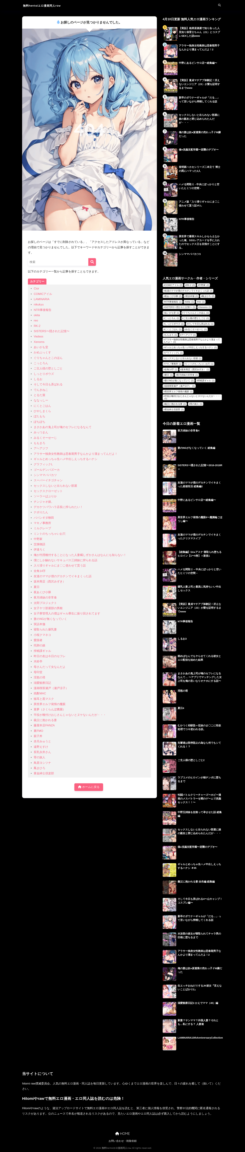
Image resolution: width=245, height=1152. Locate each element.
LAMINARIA (41, 299)
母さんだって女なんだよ (50, 667)
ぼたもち (39, 416)
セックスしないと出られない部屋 (55, 485)
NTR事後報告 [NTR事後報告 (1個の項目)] (173, 302)
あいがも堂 (41, 347)
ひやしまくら (42, 411)
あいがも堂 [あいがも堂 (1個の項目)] (172, 313)
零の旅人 (39, 757)
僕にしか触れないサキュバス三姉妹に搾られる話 (65, 560)
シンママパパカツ (45, 475)
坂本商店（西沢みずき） (50, 581)
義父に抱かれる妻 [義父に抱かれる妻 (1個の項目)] (175, 404)
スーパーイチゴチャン (48, 480)
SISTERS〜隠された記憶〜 (51, 331)
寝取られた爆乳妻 (45, 629)
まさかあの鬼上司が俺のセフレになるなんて (63, 427)
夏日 (36, 587)
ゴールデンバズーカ (47, 469)
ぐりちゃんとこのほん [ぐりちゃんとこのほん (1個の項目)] (196, 313)
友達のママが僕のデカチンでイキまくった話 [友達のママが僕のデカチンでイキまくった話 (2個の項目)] (189, 291)
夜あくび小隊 (42, 592)
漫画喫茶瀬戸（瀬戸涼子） (51, 688)
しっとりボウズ (44, 373)
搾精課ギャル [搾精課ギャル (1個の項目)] (206, 380)
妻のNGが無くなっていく (50, 619)
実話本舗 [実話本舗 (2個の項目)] (192, 296)
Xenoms (39, 342)
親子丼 (38, 736)
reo (36, 320)
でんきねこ (41, 389)
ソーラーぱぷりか (45, 496)
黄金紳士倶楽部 (44, 773)
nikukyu (39, 304)
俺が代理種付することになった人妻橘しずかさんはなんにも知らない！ (80, 555)
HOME (122, 1134)
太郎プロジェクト (45, 603)
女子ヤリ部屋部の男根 (48, 608)
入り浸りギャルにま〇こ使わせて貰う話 (60, 565)
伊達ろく (39, 549)
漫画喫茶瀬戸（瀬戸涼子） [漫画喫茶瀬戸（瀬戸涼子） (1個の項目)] (180, 386)
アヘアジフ (41, 448)
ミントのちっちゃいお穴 (50, 533)
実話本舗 (39, 624)
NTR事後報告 (42, 310)
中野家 (38, 539)
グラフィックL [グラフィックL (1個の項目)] (174, 353)
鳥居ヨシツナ (42, 762)
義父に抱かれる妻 (45, 720)
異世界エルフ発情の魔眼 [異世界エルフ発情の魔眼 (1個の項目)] (179, 391)
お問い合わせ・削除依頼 (123, 1141)
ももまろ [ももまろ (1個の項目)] (171, 335)
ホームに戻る (89, 787)
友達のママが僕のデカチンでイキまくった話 (63, 576)
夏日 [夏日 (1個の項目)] (169, 375)
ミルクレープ (42, 528)
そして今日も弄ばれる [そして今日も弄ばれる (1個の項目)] (201, 324)
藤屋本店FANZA (44, 725)
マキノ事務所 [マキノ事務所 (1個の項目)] (173, 364)
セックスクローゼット (48, 491)
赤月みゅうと (42, 741)
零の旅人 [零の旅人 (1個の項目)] (196, 404)
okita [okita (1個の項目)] (190, 302)
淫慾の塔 (39, 677)
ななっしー (41, 400)
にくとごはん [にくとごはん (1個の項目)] (173, 329)
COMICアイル (43, 294)
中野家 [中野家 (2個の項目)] (204, 285)
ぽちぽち (39, 421)
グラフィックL (43, 464)
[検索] (92, 262)
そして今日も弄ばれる (48, 384)
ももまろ (39, 443)
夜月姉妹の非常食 (45, 597)
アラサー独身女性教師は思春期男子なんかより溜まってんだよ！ (76, 453)
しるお (38, 379)
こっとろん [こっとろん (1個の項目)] (172, 318)
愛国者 (38, 640)
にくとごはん (42, 405)
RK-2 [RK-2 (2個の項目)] (190, 285)
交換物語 (39, 544)
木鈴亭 (38, 661)
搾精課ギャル (42, 651)
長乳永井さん (42, 752)
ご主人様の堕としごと (48, 368)
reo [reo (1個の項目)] (201, 302)
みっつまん (41, 432)
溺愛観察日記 (42, 682)
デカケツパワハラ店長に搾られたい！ (58, 507)
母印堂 (38, 672)
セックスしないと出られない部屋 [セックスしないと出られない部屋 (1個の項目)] (183, 358)
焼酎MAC (40, 693)
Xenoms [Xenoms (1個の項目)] (205, 307)
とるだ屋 (39, 395)
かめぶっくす (42, 352)
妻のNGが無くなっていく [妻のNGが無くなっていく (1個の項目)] (179, 380)
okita (37, 315)
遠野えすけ (41, 746)
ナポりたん (41, 512)
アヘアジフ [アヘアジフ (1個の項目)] (188, 335)
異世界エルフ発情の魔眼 (50, 704)
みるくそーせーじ (45, 437)
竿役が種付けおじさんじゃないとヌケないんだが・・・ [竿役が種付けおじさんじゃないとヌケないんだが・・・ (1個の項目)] (192, 397)
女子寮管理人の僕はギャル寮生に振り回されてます (67, 613)
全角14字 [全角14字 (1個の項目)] (171, 369)
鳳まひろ (39, 768)
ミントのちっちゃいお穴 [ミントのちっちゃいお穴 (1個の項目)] (200, 364)
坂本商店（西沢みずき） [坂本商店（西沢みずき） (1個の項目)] (195, 369)
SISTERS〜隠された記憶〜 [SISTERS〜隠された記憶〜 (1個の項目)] (180, 307)
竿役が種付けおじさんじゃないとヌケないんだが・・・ (70, 714)
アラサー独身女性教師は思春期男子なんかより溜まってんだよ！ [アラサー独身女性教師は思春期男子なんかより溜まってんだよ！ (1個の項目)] (192, 341)
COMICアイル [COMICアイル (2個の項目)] (173, 285)
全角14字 (40, 571)
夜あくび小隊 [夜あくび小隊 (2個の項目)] (173, 296)
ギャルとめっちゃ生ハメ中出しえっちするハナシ (65, 459)
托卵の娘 (39, 645)
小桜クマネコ (42, 635)
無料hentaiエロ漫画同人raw (47, 5)
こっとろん (41, 363)
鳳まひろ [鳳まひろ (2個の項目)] (208, 296)
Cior (36, 288)
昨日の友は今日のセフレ (50, 656)
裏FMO (38, 730)
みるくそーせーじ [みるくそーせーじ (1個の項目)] (196, 329)
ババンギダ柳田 (44, 517)
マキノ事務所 (42, 523)
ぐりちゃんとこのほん (48, 358)
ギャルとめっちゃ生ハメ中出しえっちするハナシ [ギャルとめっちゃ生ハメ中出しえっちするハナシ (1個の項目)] (191, 347)
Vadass (38, 336)
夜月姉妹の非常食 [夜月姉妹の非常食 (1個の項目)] (187, 375)
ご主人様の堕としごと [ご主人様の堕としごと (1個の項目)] (196, 318)
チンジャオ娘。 (44, 501)
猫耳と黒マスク (44, 698)
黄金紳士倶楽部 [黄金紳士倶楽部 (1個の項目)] (174, 409)
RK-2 (37, 326)
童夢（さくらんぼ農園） (50, 709)
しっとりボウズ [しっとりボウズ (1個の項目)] (174, 324)
